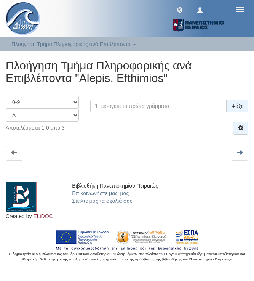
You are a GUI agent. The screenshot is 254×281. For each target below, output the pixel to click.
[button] (180, 9)
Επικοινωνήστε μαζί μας (100, 193)
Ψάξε (237, 106)
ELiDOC (43, 216)
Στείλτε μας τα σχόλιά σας (102, 201)
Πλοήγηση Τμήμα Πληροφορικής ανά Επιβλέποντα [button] (73, 44)
